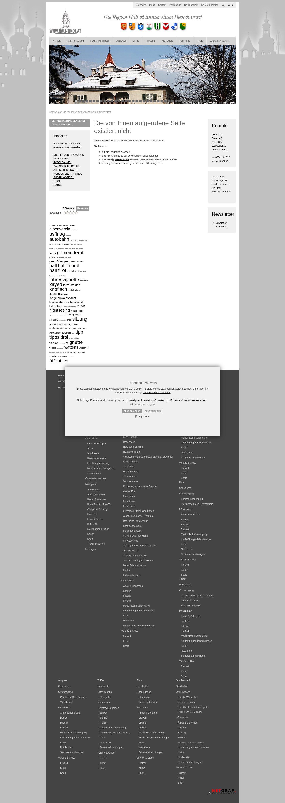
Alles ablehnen (132, 411)
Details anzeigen (144, 404)
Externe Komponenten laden (188, 400)
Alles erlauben (152, 411)
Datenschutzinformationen (156, 392)
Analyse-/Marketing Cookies (147, 400)
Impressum (144, 416)
